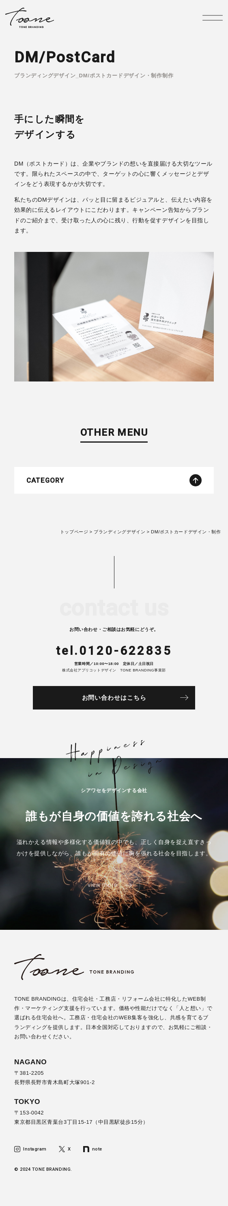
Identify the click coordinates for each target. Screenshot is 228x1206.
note (92, 1149)
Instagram (30, 1149)
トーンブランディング (30, 18)
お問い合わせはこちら (114, 698)
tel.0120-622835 (114, 651)
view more (102, 885)
